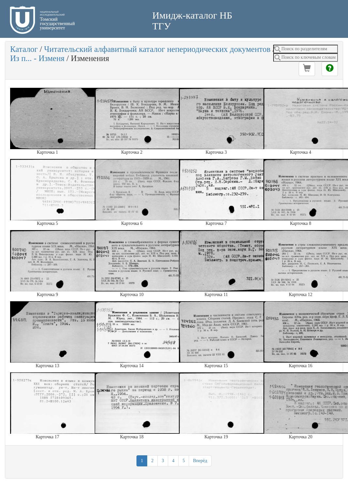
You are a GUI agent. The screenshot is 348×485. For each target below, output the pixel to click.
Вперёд (200, 460)
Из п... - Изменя (37, 58)
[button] (307, 69)
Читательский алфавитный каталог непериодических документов (157, 49)
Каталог (24, 49)
